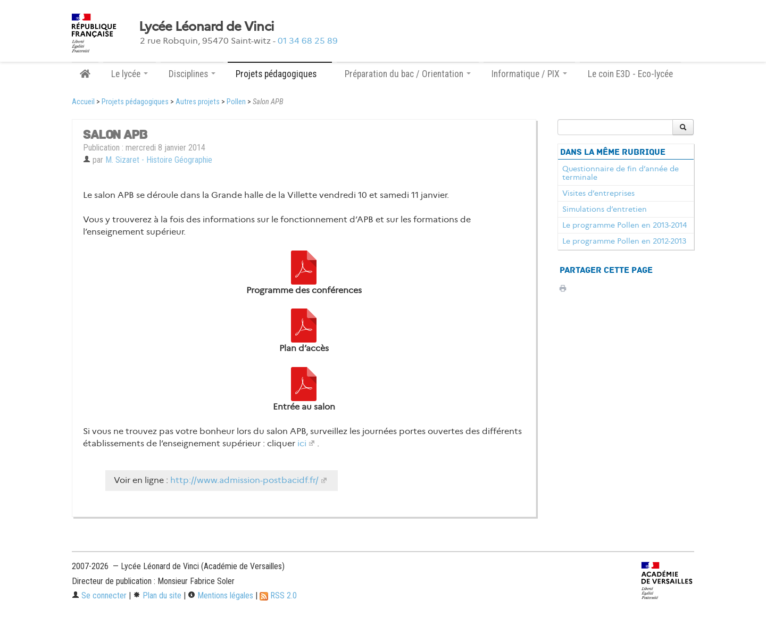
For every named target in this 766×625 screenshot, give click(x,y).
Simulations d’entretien (604, 209)
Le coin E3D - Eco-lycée (630, 74)
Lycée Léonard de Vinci (206, 26)
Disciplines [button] (192, 74)
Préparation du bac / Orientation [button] (408, 74)
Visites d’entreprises (598, 193)
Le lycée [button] (129, 74)
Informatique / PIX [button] (529, 74)
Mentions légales (220, 595)
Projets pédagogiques (135, 101)
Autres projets (198, 101)
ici (301, 443)
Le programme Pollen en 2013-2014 (624, 225)
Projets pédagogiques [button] (280, 74)
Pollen (236, 101)
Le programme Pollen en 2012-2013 (624, 241)
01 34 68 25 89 (308, 41)
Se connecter (99, 595)
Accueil (83, 101)
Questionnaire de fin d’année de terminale (620, 173)
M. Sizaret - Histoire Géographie (158, 160)
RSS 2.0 (278, 595)
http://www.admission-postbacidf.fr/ (244, 480)
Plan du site (157, 595)
